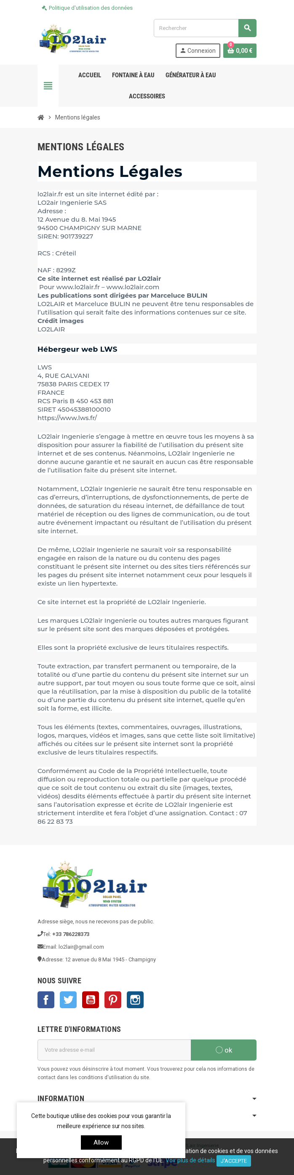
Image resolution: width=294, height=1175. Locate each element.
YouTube (90, 999)
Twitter (68, 999)
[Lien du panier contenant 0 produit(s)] (240, 50)
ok (224, 1050)
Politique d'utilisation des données (91, 8)
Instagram (135, 999)
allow (101, 1142)
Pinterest (112, 999)
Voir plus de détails (190, 1160)
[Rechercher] (205, 28)
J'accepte (234, 1161)
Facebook (45, 999)
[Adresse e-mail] (114, 1050)
